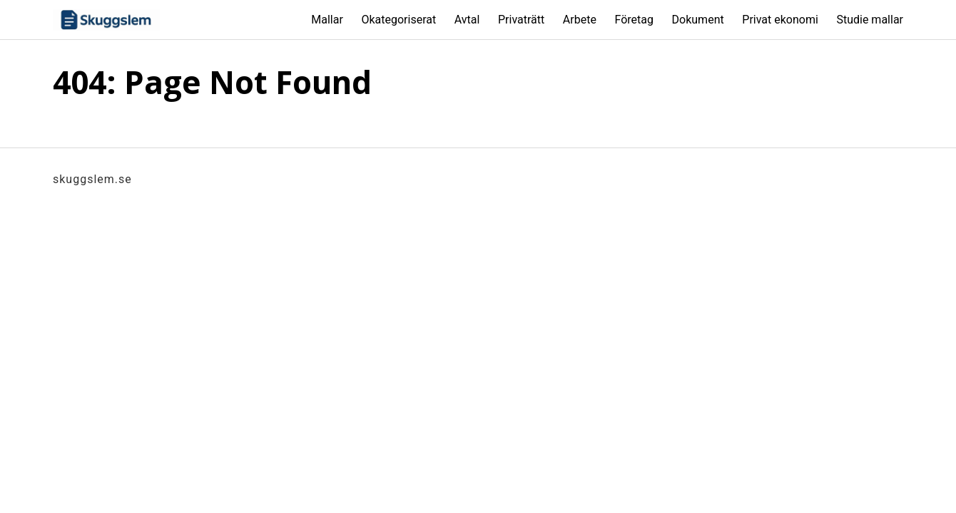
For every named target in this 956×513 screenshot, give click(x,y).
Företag (633, 19)
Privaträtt (521, 19)
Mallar (327, 19)
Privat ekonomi (780, 19)
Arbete (579, 19)
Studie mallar (869, 19)
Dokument (698, 19)
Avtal (467, 19)
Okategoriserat (398, 19)
